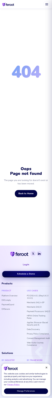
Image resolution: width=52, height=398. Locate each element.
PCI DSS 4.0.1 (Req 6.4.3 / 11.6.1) (38, 297)
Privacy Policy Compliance (38, 334)
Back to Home (26, 193)
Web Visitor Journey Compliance (35, 344)
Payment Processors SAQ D (38, 311)
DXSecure (6, 309)
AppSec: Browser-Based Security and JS (37, 323)
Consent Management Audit (38, 338)
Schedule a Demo (26, 273)
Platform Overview (9, 296)
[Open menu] (47, 4)
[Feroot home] (8, 4)
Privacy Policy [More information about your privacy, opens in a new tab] (13, 384)
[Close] (46, 367)
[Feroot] (19, 253)
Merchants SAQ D (34, 307)
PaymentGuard (8, 305)
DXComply (6, 300)
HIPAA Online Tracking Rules (36, 317)
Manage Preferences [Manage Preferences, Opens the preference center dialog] (26, 391)
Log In (26, 264)
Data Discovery (33, 329)
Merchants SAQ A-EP (36, 302)
